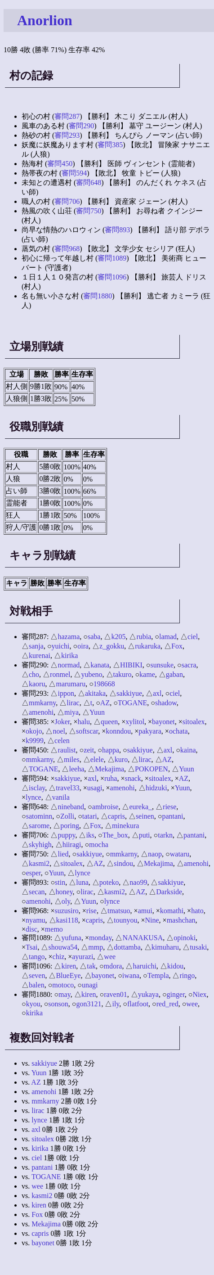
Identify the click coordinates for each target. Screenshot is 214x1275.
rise (91, 911)
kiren (68, 966)
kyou (33, 1004)
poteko (109, 882)
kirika (69, 655)
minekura (125, 825)
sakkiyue (129, 693)
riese (169, 807)
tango (37, 956)
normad (69, 665)
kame (147, 674)
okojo (34, 731)
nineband (71, 807)
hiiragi (71, 844)
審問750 (88, 211)
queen (109, 721)
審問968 (67, 248)
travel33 (67, 788)
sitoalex (194, 721)
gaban (174, 674)
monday (100, 938)
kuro (121, 759)
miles (72, 759)
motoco (63, 985)
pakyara (149, 731)
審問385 (110, 145)
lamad (168, 636)
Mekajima (109, 769)
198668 (104, 684)
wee (110, 956)
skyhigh (40, 844)
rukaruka (147, 646)
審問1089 (112, 258)
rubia (143, 636)
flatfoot (137, 1004)
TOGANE (132, 703)
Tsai (31, 947)
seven (37, 975)
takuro (122, 674)
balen (37, 985)
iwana (130, 975)
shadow (166, 703)
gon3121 (88, 1004)
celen (62, 740)
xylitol (134, 721)
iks (90, 835)
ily (115, 1004)
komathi (171, 911)
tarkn (165, 835)
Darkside (169, 892)
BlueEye (68, 975)
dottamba (127, 947)
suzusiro (66, 911)
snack (133, 778)
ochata (178, 731)
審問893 (117, 230)
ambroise (105, 807)
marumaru (70, 684)
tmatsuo (118, 911)
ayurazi (82, 956)
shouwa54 (62, 947)
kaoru (37, 684)
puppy (66, 835)
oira (83, 646)
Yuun (97, 712)
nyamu (35, 920)
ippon (66, 693)
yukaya (148, 994)
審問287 (67, 116)
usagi (95, 788)
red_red (167, 1004)
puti (144, 835)
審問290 (81, 126)
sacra (189, 665)
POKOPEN (151, 769)
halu (84, 721)
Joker (62, 721)
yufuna (71, 938)
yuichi (61, 646)
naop (155, 854)
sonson (58, 1004)
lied (63, 854)
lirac (73, 703)
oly (66, 901)
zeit (89, 750)
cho (34, 674)
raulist (67, 750)
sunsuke (162, 665)
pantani (172, 816)
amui (145, 911)
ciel (192, 636)
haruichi (144, 966)
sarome (39, 825)
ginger (176, 994)
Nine (152, 920)
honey (64, 892)
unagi (90, 985)
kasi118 (67, 920)
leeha (76, 769)
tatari (89, 816)
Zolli (67, 816)
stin (60, 882)
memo (54, 929)
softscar (87, 731)
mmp (95, 947)
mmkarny (42, 703)
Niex (199, 994)
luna (82, 882)
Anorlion (44, 20)
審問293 (67, 135)
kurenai (39, 655)
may (64, 994)
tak (91, 966)
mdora (113, 966)
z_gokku (111, 646)
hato (197, 911)
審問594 (74, 173)
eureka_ (140, 807)
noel (59, 731)
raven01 (115, 994)
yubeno (91, 674)
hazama (69, 636)
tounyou (125, 920)
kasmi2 (39, 863)
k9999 (35, 740)
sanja (36, 646)
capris (116, 816)
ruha (110, 778)
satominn (39, 816)
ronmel (60, 674)
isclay (37, 788)
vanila (61, 797)
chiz (59, 956)
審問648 (88, 182)
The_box (115, 835)
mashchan (181, 920)
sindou (123, 863)
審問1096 (112, 277)
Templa (158, 975)
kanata (99, 665)
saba (94, 636)
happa (110, 750)
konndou (118, 731)
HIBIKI (131, 665)
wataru (180, 854)
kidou (175, 966)
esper (33, 873)
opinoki (185, 938)
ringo (187, 975)
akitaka (95, 693)
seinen (145, 816)
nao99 (138, 882)
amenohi (41, 712)
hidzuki (156, 788)
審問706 (67, 201)
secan (37, 892)
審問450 (59, 163)
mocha (98, 844)
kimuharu (165, 947)
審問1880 (97, 296)
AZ (105, 703)
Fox (177, 646)
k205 (118, 636)
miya (71, 712)
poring (69, 825)
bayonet (163, 721)
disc (31, 929)
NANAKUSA (142, 938)
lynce (33, 797)
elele (97, 759)
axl (157, 693)
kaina (188, 750)
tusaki (198, 947)
